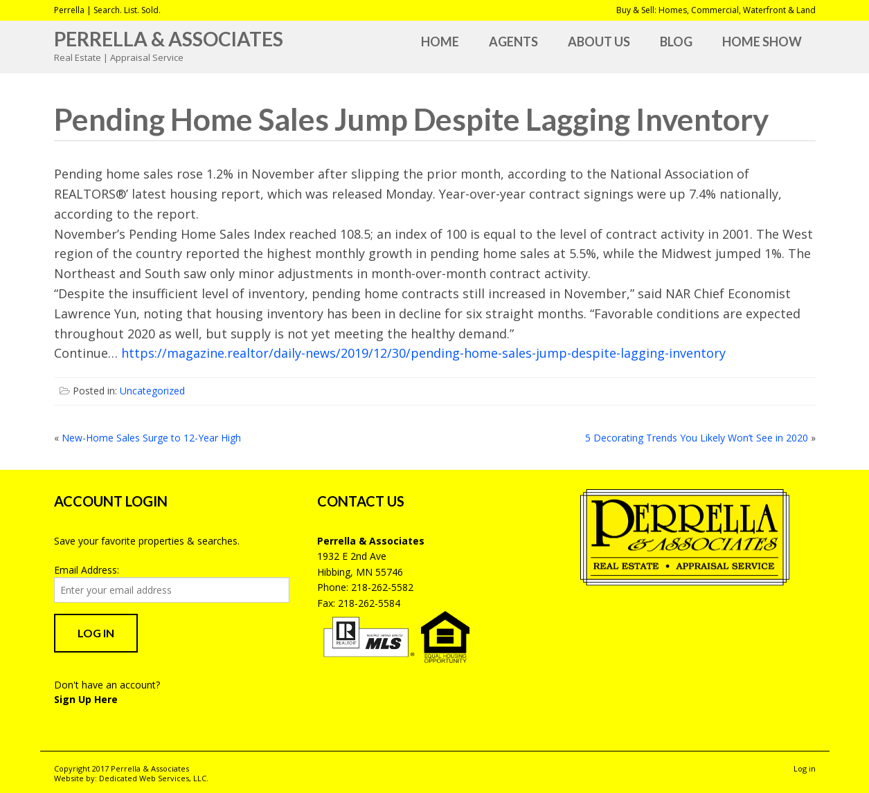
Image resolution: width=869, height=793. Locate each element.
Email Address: (86, 569)
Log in (805, 768)
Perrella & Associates (168, 39)
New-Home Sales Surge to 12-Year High (151, 437)
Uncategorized (152, 390)
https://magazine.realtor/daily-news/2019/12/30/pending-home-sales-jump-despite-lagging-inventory (423, 353)
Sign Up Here (86, 699)
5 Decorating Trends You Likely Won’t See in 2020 (696, 437)
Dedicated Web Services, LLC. (153, 778)
